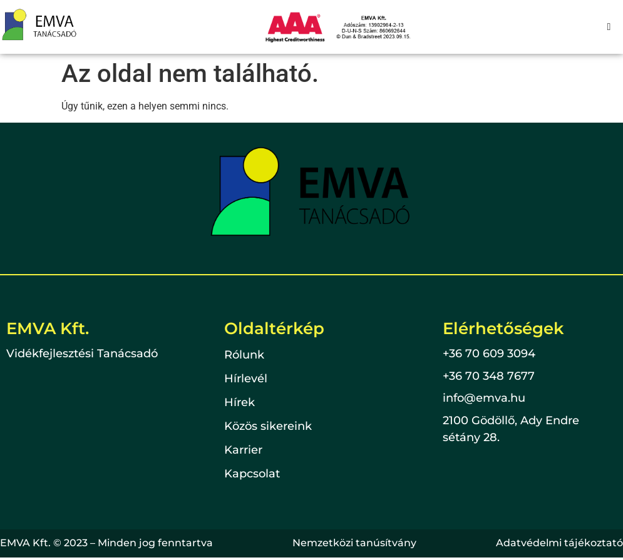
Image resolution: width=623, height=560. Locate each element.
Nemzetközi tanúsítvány (354, 543)
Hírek (239, 403)
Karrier (243, 450)
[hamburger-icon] (609, 26)
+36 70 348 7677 (489, 376)
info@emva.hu (484, 398)
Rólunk (244, 355)
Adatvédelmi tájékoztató (559, 543)
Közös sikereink (268, 426)
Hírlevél (245, 379)
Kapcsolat (252, 474)
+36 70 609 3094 (489, 353)
